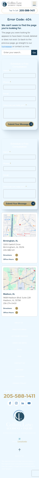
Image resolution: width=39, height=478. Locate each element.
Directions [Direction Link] (7, 254)
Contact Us (19, 363)
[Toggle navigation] (34, 4)
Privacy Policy (19, 383)
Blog (19, 350)
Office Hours (8, 259)
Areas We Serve (19, 343)
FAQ (19, 356)
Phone (7, 82)
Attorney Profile (19, 336)
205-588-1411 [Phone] (9, 250)
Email (6, 94)
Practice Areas (19, 329)
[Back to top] (19, 449)
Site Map (19, 370)
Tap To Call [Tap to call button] (22, 10)
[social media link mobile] (10, 403)
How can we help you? (15, 105)
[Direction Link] (19, 225)
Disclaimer (19, 376)
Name (6, 70)
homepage (7, 46)
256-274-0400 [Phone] (9, 303)
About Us (18, 323)
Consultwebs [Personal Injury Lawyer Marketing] (22, 441)
